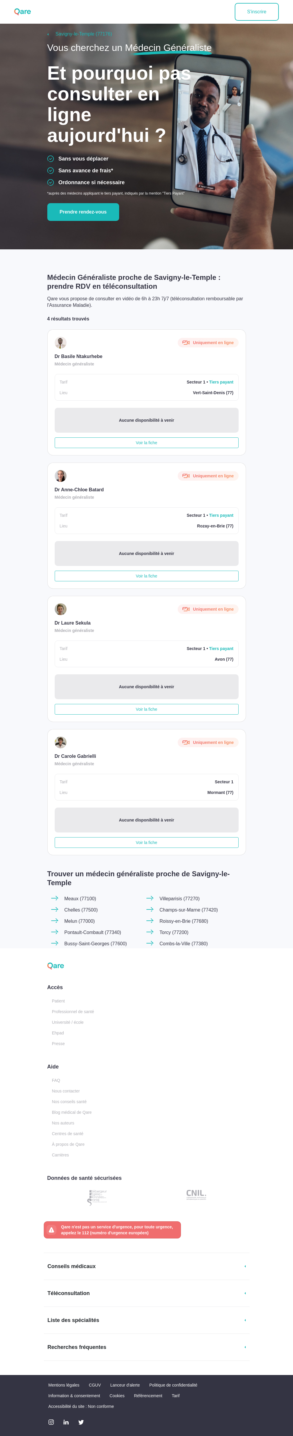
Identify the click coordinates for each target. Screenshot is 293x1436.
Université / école (68, 1022)
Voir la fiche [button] (146, 442)
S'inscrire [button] (256, 11)
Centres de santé (68, 1133)
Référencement (148, 1395)
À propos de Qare (68, 1144)
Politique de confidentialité (173, 1385)
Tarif (175, 1395)
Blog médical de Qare (72, 1112)
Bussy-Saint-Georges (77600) (95, 943)
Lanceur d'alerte (125, 1385)
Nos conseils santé (69, 1101)
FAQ (56, 1080)
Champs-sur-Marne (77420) (189, 909)
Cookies (117, 1395)
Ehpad (58, 1033)
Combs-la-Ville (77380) (184, 943)
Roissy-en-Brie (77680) (184, 921)
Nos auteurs (63, 1123)
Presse (58, 1043)
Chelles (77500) (81, 909)
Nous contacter (66, 1091)
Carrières (60, 1155)
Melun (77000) (79, 921)
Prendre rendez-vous (83, 211)
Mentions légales (64, 1385)
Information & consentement (74, 1395)
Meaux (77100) (80, 898)
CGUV (95, 1385)
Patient (58, 1001)
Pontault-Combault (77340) (92, 932)
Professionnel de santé (73, 1011)
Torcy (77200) (174, 932)
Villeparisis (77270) (180, 898)
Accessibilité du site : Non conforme (81, 1406)
